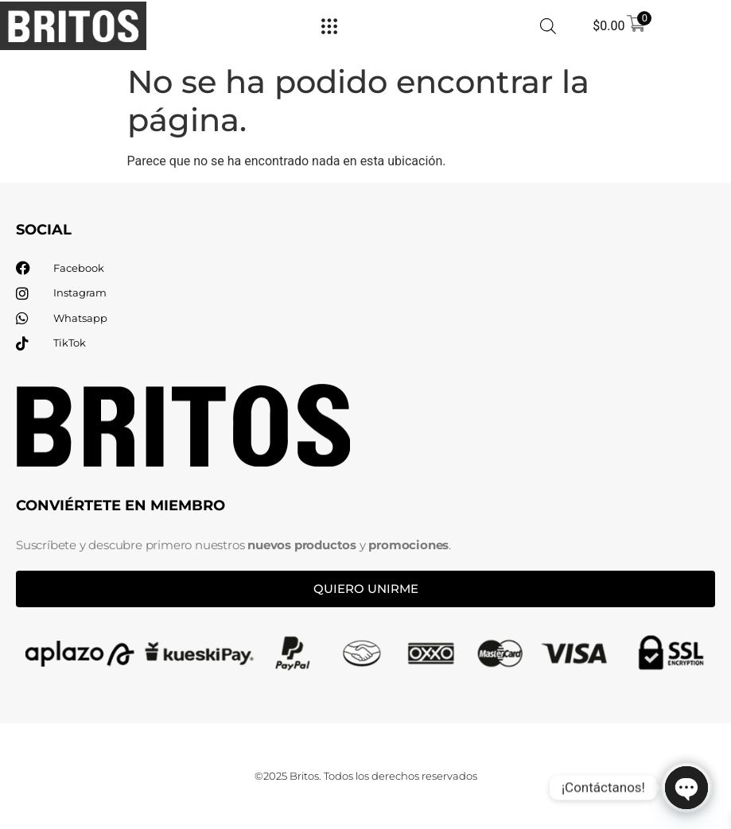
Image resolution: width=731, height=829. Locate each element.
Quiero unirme (365, 588)
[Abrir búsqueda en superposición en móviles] (548, 26)
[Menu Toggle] (329, 26)
